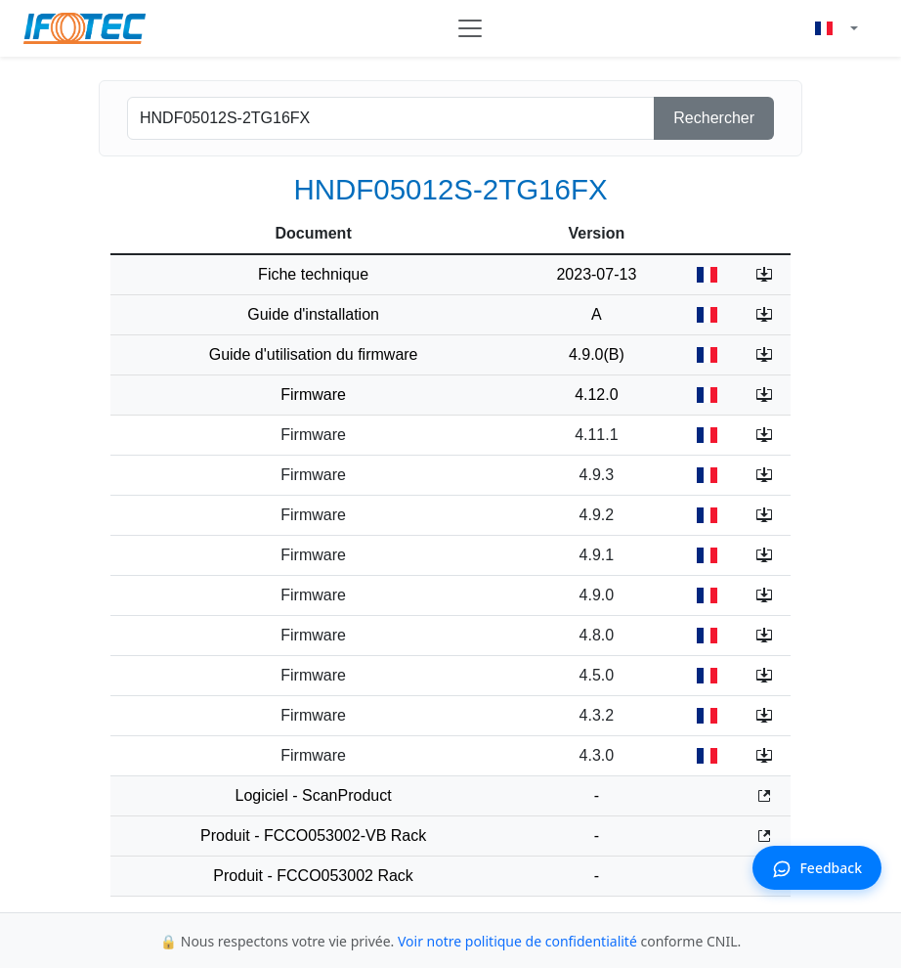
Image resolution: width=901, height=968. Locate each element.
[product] (391, 118)
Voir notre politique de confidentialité (517, 941)
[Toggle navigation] (470, 28)
